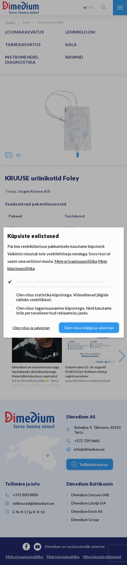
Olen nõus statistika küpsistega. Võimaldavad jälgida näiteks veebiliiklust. (62, 297)
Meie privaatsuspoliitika (75, 261)
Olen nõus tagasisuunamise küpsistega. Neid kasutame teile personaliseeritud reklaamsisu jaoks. (64, 310)
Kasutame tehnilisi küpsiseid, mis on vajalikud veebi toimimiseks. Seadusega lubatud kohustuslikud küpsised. (64, 284)
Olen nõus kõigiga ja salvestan (89, 327)
